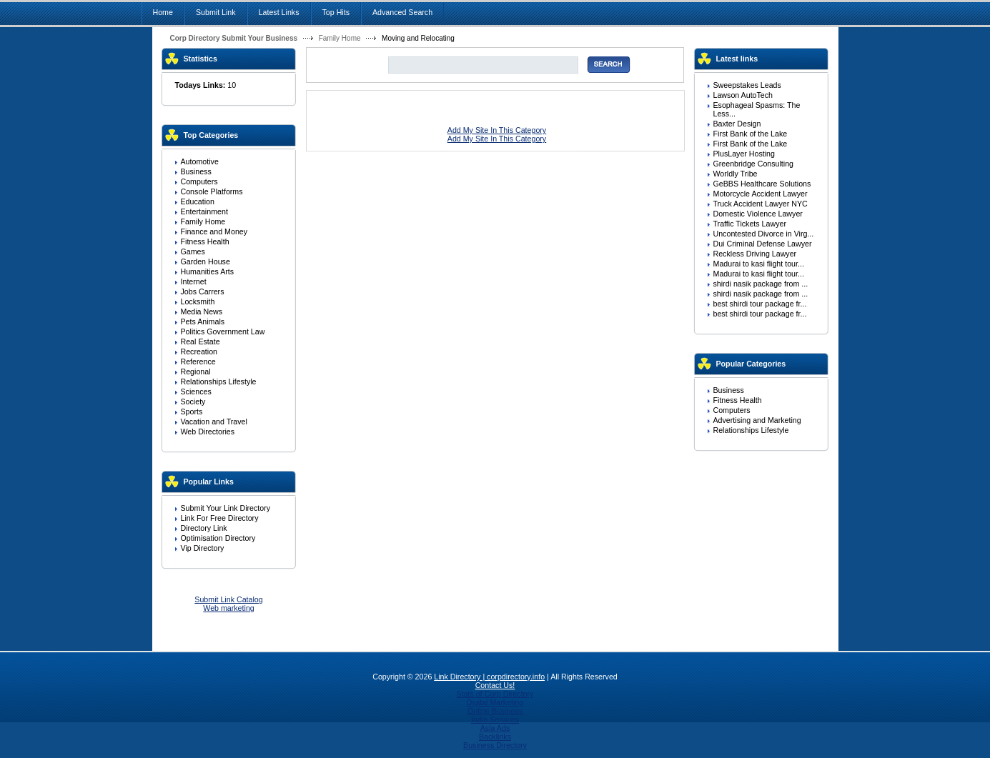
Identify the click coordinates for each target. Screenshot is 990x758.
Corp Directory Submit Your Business (234, 38)
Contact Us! (495, 685)
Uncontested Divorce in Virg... (763, 233)
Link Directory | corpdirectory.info (489, 676)
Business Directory (495, 745)
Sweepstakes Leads (747, 85)
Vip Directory (202, 548)
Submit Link (216, 12)
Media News (202, 311)
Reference (198, 361)
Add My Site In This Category (496, 130)
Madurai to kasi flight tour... (758, 263)
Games (193, 251)
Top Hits (336, 12)
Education (197, 201)
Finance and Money (214, 231)
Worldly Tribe (735, 173)
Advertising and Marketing (757, 420)
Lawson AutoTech (743, 95)
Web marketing (228, 608)
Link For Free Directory (220, 518)
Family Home (340, 38)
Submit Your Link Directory (226, 508)
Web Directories (208, 431)
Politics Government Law (223, 331)
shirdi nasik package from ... (760, 283)
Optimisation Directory (218, 538)
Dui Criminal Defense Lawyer (762, 243)
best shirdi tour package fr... (760, 303)
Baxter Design (737, 123)
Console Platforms (212, 191)
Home (163, 12)
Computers (199, 181)
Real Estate (200, 341)
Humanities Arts (207, 271)
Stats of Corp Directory (495, 693)
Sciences (196, 391)
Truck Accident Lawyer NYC (760, 203)
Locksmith (198, 301)
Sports (192, 411)
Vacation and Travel (214, 421)
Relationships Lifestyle (219, 381)
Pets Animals (203, 321)
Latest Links (279, 12)
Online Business (495, 711)
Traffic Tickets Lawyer (749, 223)
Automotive (200, 161)
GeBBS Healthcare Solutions (762, 183)
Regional (196, 371)
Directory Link (204, 528)
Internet (194, 281)
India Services (495, 719)
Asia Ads (495, 728)
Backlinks (495, 736)
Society (193, 401)
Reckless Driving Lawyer (755, 253)
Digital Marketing (495, 702)
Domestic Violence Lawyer (758, 213)
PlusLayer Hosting (744, 153)
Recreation (199, 351)
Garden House (205, 261)
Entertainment (204, 211)
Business (196, 171)
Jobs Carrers (202, 291)
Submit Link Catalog (228, 599)
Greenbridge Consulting (753, 163)
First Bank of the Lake (750, 133)
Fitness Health (205, 241)
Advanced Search (402, 12)
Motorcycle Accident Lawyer (760, 193)
